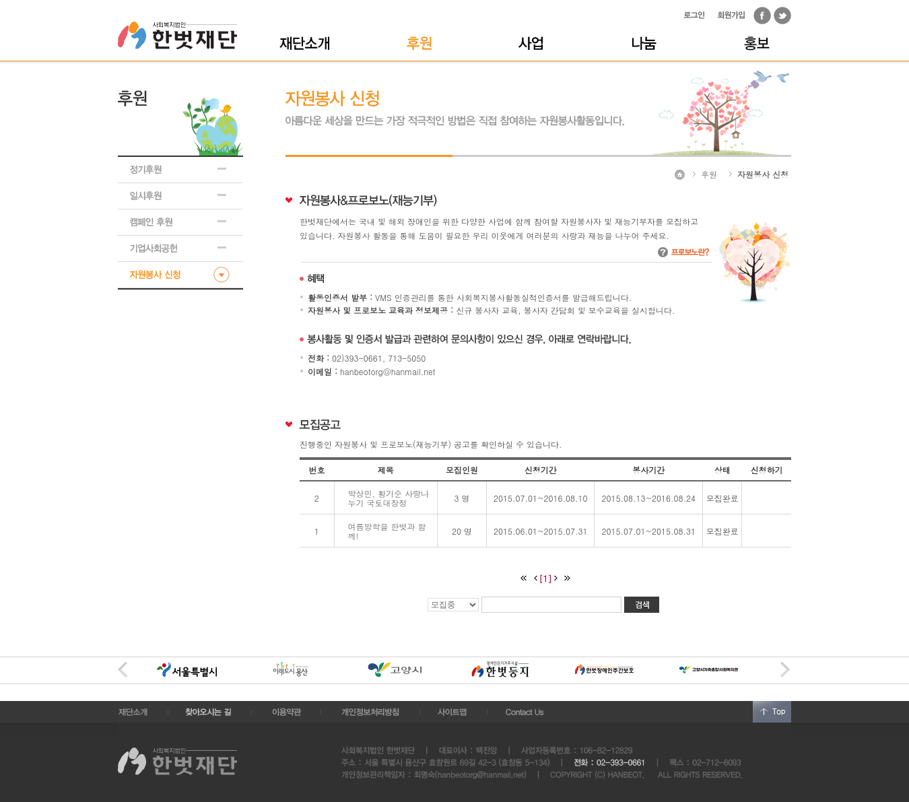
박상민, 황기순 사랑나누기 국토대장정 (389, 498)
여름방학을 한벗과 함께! (387, 531)
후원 (709, 174)
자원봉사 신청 (762, 174)
